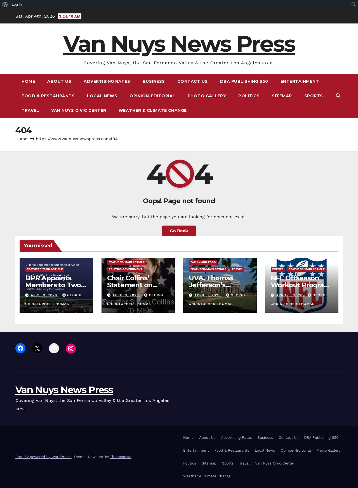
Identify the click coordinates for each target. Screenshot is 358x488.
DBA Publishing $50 (244, 81)
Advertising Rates (107, 81)
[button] (338, 95)
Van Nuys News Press (179, 43)
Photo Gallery (207, 95)
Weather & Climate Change (153, 110)
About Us (59, 81)
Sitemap (282, 95)
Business (154, 81)
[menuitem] (5, 4)
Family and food (203, 262)
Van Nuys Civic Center (78, 110)
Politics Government (125, 269)
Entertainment (300, 81)
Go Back (179, 230)
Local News (102, 95)
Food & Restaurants (48, 95)
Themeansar (120, 457)
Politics (249, 95)
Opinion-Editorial (152, 95)
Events (278, 269)
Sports (313, 95)
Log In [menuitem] (17, 4)
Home (28, 81)
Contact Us (192, 81)
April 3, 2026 (44, 295)
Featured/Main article (45, 269)
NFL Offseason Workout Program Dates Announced (301, 285)
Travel (30, 110)
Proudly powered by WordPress (43, 457)
